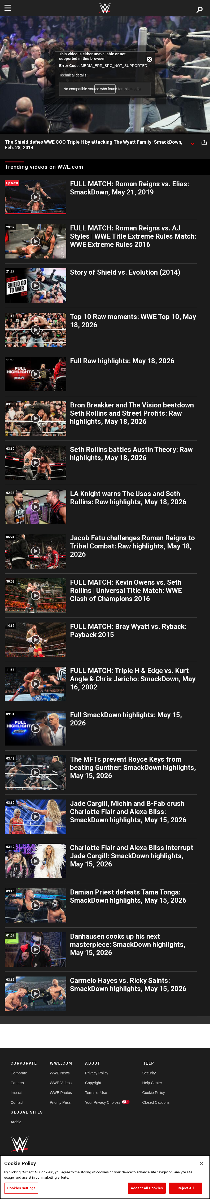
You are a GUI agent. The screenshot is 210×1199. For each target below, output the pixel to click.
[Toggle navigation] (8, 8)
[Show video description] (192, 142)
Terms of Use (96, 1093)
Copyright (93, 1083)
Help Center (152, 1083)
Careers (17, 1083)
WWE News (60, 1073)
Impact (16, 1093)
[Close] (201, 1163)
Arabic (16, 1122)
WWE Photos (61, 1093)
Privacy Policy (96, 1073)
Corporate (19, 1073)
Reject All (186, 1188)
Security (149, 1073)
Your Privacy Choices (102, 1102)
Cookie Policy (153, 1093)
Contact (17, 1102)
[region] (105, 1177)
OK (105, 89)
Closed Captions (156, 1102)
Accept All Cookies (147, 1188)
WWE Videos (61, 1083)
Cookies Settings (21, 1188)
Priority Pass (60, 1102)
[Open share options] (204, 142)
